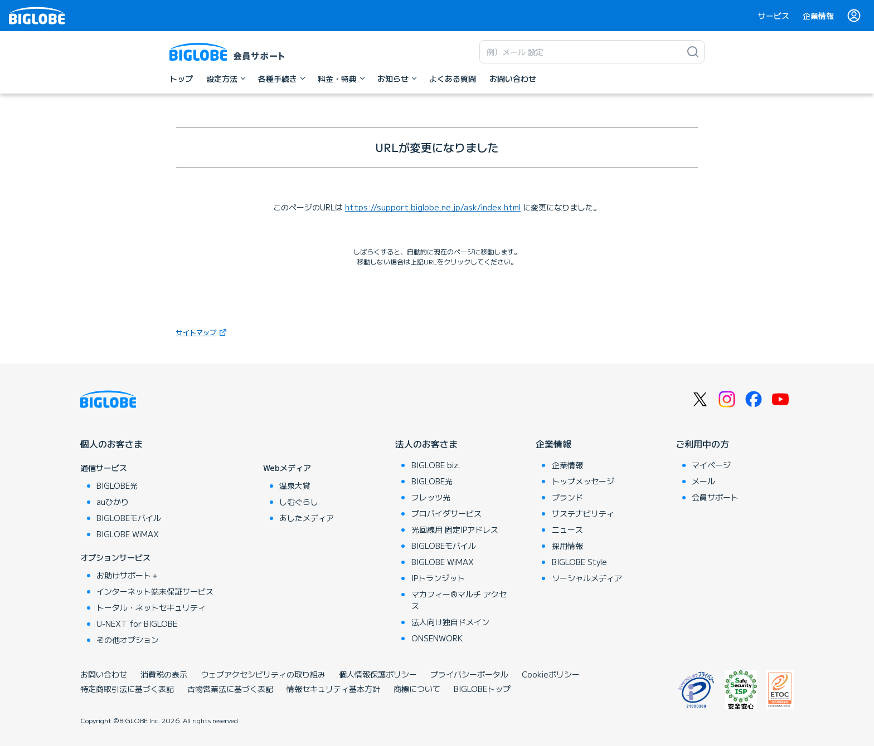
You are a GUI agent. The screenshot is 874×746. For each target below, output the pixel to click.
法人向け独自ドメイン (450, 621)
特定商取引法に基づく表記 (127, 689)
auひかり (112, 501)
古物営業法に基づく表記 (230, 689)
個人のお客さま (111, 443)
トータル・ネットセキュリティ (151, 607)
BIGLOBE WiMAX (127, 533)
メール (703, 481)
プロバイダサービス (446, 513)
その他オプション (127, 639)
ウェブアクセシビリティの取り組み (263, 674)
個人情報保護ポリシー (378, 674)
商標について (417, 689)
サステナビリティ (583, 513)
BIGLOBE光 (117, 485)
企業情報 (818, 15)
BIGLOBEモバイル (128, 517)
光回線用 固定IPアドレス (454, 529)
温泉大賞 (294, 485)
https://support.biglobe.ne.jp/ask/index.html (433, 207)
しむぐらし (298, 501)
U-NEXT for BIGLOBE (136, 623)
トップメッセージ (583, 481)
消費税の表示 (163, 674)
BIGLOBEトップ (482, 689)
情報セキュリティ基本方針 (333, 689)
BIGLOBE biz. (435, 464)
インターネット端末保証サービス (154, 591)
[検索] (693, 52)
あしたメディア (306, 517)
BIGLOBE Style (579, 561)
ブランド (567, 497)
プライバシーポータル (469, 674)
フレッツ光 (430, 497)
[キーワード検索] (581, 52)
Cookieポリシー (551, 674)
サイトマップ (196, 332)
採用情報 (567, 545)
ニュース (567, 529)
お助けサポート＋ (127, 575)
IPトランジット (438, 577)
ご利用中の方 (702, 443)
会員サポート (715, 497)
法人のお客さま (426, 443)
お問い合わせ (103, 674)
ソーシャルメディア (587, 577)
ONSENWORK (437, 638)
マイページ (711, 464)
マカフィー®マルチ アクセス (459, 599)
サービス (773, 15)
